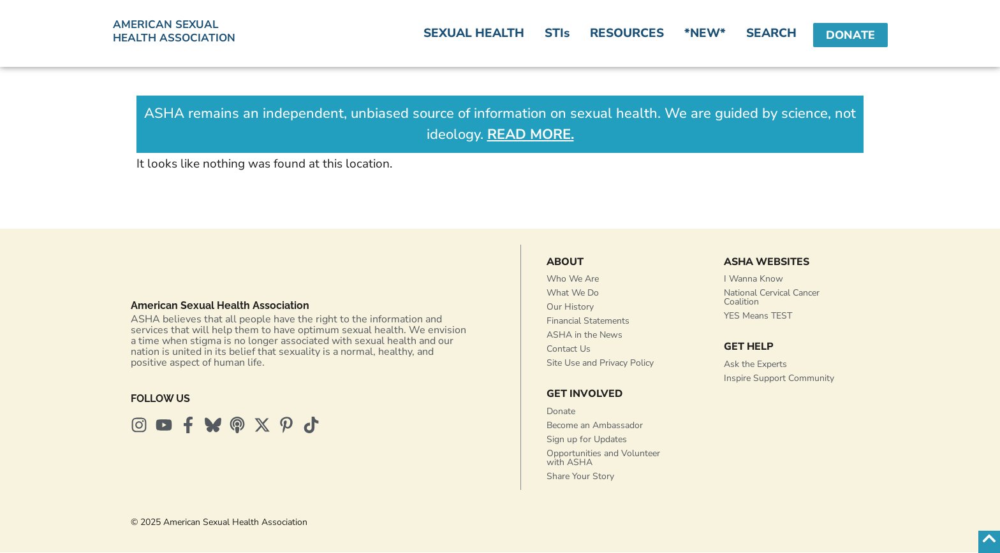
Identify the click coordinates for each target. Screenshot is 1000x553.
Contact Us (569, 349)
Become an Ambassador (595, 426)
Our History (570, 307)
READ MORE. (530, 134)
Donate (561, 412)
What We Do (573, 293)
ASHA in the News (584, 335)
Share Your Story (580, 477)
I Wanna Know (753, 279)
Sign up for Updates (587, 440)
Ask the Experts (755, 365)
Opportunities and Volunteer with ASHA (603, 458)
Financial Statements (588, 321)
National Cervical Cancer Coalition (772, 297)
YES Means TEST (758, 316)
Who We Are (573, 279)
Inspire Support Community (779, 379)
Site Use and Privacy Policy (600, 363)
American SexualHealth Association (174, 31)
